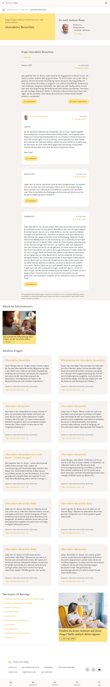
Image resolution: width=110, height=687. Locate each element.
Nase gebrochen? (11, 629)
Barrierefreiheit (46, 672)
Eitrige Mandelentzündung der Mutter (19, 603)
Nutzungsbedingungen (66, 667)
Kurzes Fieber (10, 625)
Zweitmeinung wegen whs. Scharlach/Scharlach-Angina (25, 599)
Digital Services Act (29, 672)
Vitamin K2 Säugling (12, 607)
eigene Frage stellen (79, 101)
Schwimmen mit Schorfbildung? (16, 620)
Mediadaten (48, 667)
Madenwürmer (10, 616)
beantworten (30, 101)
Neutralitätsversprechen (30, 667)
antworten (32, 158)
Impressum (13, 667)
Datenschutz (13, 672)
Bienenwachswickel (12, 612)
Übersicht (27, 57)
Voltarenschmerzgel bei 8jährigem (17, 633)
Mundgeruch (9, 637)
